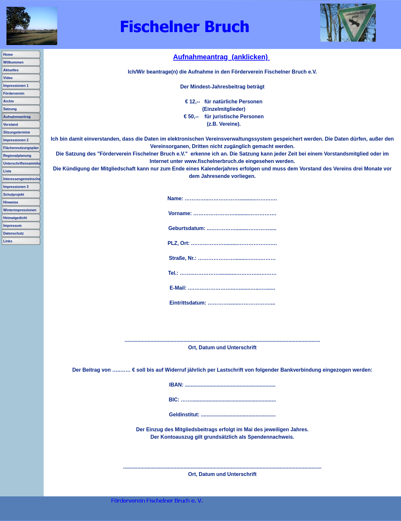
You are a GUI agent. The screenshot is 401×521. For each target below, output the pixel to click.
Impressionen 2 (15, 140)
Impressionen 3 (15, 187)
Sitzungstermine (16, 132)
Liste (7, 171)
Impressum (12, 225)
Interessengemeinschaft (23, 179)
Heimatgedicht (15, 218)
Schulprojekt (13, 194)
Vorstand (10, 124)
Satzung (9, 109)
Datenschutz (13, 233)
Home (8, 54)
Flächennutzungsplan (21, 148)
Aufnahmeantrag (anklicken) (221, 57)
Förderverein (13, 93)
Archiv (8, 101)
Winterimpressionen (19, 210)
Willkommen (13, 62)
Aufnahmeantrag (17, 117)
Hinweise (10, 202)
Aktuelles (10, 70)
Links (7, 241)
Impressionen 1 (15, 85)
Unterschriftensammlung (23, 163)
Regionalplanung (17, 155)
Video (8, 78)
